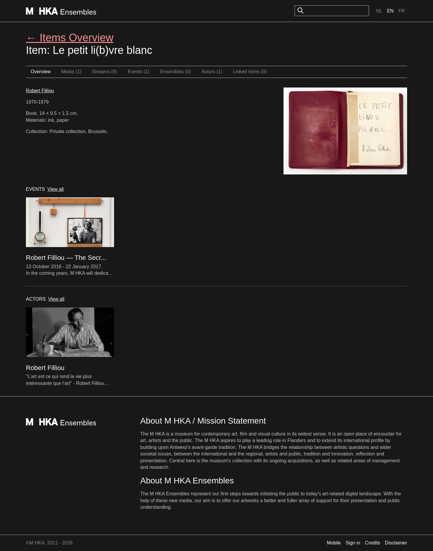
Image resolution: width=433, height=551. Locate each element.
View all (55, 189)
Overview (41, 71)
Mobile (334, 542)
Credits (372, 542)
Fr (401, 10)
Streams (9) (104, 71)
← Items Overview (69, 38)
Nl (379, 10)
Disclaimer (396, 542)
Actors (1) (212, 71)
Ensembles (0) (175, 71)
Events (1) (138, 71)
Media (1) (71, 71)
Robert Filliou (40, 90)
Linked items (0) (250, 71)
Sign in (353, 542)
